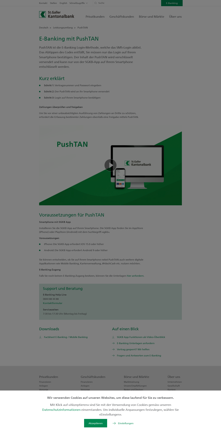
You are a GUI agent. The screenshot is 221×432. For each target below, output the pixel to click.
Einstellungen (126, 423)
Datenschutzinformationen (61, 409)
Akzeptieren (96, 423)
